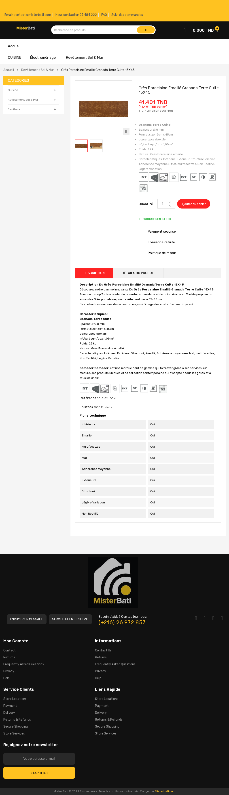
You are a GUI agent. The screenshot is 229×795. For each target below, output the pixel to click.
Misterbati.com (165, 791)
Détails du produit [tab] (138, 273)
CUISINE (14, 57)
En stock (86, 407)
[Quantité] (162, 203)
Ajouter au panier (194, 204)
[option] (81, 146)
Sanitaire (14, 109)
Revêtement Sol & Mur (84, 57)
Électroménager (43, 57)
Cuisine (13, 90)
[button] (27, 619)
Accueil (14, 46)
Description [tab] (94, 273)
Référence (88, 398)
